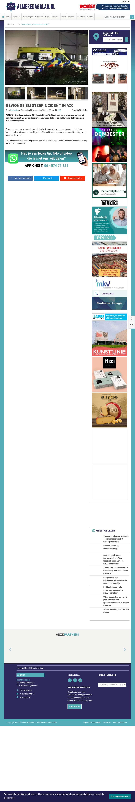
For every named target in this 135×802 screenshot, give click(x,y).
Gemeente (39, 17)
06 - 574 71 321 (56, 166)
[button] (6, 93)
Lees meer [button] (9, 798)
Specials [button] (55, 17)
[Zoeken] (132, 17)
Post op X (46, 178)
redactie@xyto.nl (27, 770)
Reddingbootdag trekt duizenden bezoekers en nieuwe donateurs (113, 643)
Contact (90, 17)
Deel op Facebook (20, 178)
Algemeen (16, 17)
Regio (47, 17)
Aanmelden (74, 782)
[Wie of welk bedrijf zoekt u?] (113, 39)
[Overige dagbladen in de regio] (112, 761)
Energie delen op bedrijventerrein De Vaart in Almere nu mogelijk (115, 624)
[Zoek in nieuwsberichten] (117, 17)
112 (16, 24)
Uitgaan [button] (71, 17)
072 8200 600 (26, 767)
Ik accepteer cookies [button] (120, 796)
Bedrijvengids (28, 17)
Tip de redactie (73, 178)
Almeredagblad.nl (36, 6)
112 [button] (7, 17)
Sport (64, 17)
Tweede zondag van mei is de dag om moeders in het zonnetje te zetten (115, 539)
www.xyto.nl (25, 773)
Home (10, 24)
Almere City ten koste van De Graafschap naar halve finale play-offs (115, 600)
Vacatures (81, 17)
